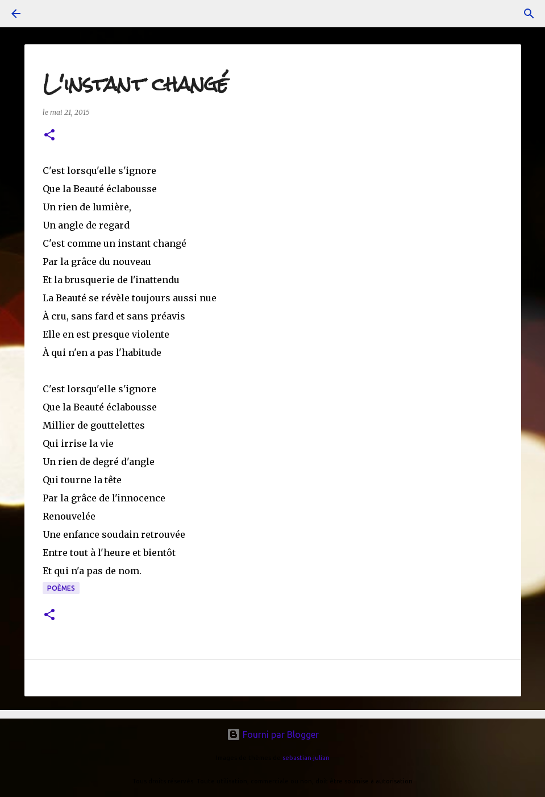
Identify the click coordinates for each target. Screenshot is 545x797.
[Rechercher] (529, 13)
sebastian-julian (306, 757)
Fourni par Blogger (273, 734)
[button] (49, 135)
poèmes (61, 588)
